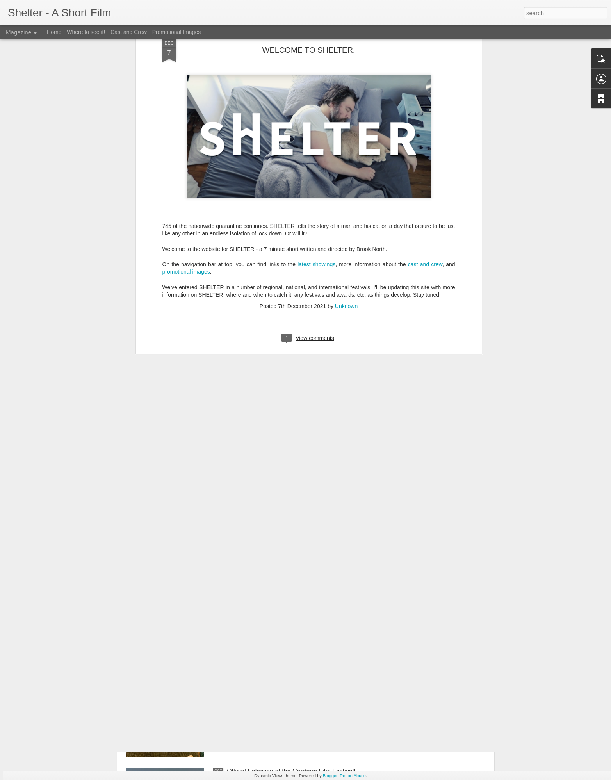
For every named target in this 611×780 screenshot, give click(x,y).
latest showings (316, 144)
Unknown (346, 186)
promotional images (186, 152)
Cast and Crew (128, 32)
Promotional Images (176, 32)
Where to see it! (86, 32)
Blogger (330, 775)
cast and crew (425, 144)
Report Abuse (353, 775)
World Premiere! (249, 682)
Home (54, 32)
